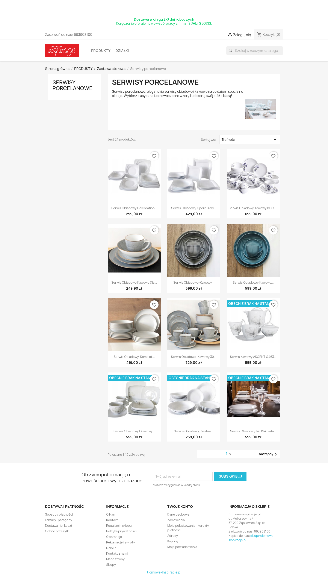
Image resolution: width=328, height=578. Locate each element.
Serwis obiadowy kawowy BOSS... (253, 208)
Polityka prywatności (121, 531)
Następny (268, 454)
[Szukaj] (254, 50)
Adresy (172, 536)
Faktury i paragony (58, 520)
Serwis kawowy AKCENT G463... (253, 357)
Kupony (172, 541)
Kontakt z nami (117, 553)
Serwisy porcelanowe (72, 85)
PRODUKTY (100, 50)
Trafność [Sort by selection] (249, 139)
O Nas (110, 514)
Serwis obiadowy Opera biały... (193, 208)
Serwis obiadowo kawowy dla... (134, 282)
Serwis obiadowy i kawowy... (134, 431)
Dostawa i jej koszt (58, 526)
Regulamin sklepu (119, 526)
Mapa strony (115, 559)
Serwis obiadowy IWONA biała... (253, 431)
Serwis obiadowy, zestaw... (194, 431)
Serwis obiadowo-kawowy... (193, 282)
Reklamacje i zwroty (120, 542)
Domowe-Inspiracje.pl (164, 572)
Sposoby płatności (59, 514)
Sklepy (111, 565)
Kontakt (112, 520)
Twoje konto (180, 506)
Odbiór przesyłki (57, 531)
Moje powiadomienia (182, 547)
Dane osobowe (178, 514)
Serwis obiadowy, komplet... (134, 357)
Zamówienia (176, 520)
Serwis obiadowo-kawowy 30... (193, 357)
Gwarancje (114, 537)
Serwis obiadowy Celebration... (134, 208)
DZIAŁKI (122, 50)
